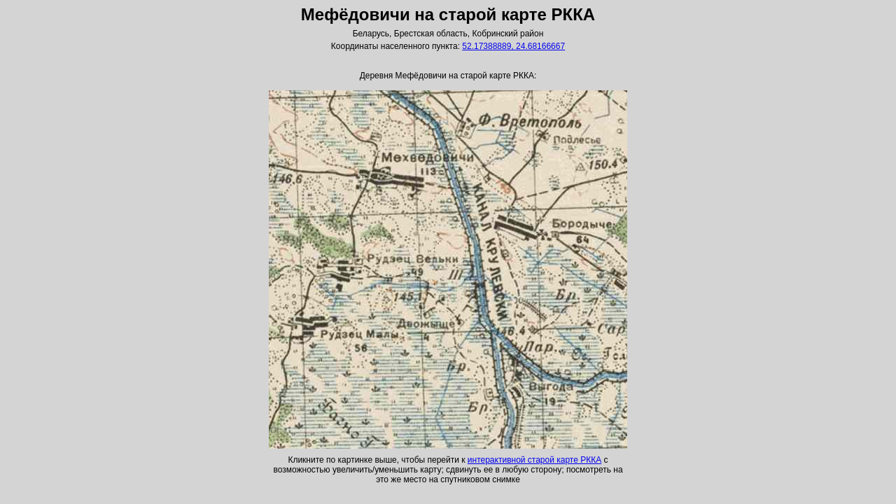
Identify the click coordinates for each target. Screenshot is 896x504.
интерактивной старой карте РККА (534, 460)
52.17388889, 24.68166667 (513, 46)
